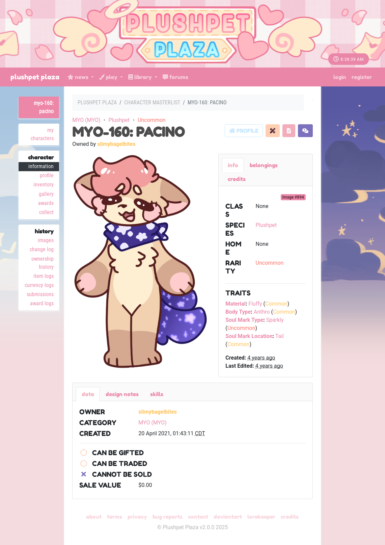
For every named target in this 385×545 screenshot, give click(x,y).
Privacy (137, 516)
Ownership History (42, 263)
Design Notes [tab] (122, 394)
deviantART (228, 516)
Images (46, 240)
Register (362, 77)
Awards (46, 203)
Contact (198, 516)
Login (339, 77)
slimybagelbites (116, 144)
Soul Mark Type (244, 320)
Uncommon (152, 120)
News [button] (78, 77)
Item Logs (43, 276)
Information (41, 166)
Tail (279, 336)
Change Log (42, 249)
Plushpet (119, 120)
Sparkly (274, 320)
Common (276, 304)
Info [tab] (233, 165)
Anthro (262, 312)
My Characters (42, 134)
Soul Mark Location (248, 336)
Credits (290, 516)
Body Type (238, 312)
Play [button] (109, 77)
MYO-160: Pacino (44, 107)
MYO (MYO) (86, 120)
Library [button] (140, 77)
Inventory (43, 184)
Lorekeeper (261, 516)
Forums (175, 77)
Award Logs (42, 303)
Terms (114, 516)
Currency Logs (39, 285)
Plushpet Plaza (34, 77)
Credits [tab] (237, 179)
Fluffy (255, 304)
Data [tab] (88, 394)
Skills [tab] (156, 394)
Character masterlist (152, 102)
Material (235, 304)
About (94, 516)
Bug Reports (168, 516)
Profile (47, 175)
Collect (46, 212)
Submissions (40, 294)
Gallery (46, 194)
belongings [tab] (264, 165)
